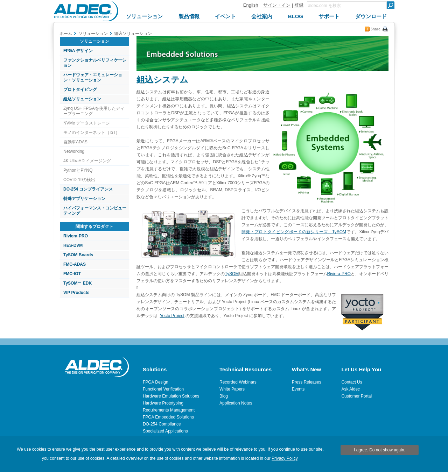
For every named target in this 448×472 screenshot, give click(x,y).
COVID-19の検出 (79, 179)
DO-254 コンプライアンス (88, 189)
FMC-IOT (72, 273)
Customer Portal (356, 396)
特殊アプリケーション (84, 198)
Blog (223, 396)
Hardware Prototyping (163, 403)
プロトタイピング (80, 89)
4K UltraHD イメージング (87, 160)
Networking (73, 151)
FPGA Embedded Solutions (168, 417)
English (250, 5)
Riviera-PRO (75, 236)
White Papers (232, 389)
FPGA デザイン (78, 50)
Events (298, 389)
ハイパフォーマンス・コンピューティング (94, 211)
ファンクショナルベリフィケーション (94, 63)
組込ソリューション (82, 98)
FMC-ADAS (74, 264)
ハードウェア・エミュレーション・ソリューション (92, 77)
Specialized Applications (165, 431)
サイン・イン (276, 5)
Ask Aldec (350, 389)
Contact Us (351, 382)
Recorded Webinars (238, 382)
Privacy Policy (285, 458)
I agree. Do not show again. (379, 450)
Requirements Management (169, 410)
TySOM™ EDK (77, 283)
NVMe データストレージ (86, 123)
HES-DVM (73, 245)
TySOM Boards (78, 254)
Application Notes (235, 403)
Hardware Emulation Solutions (171, 396)
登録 (298, 5)
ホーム (65, 33)
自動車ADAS (75, 142)
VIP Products (76, 292)
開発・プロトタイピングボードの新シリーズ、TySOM (293, 231)
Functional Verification (163, 389)
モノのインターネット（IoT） (91, 132)
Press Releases (306, 382)
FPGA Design (155, 382)
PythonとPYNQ (77, 170)
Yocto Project (172, 315)
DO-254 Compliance (162, 424)
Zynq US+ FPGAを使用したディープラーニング (93, 111)
